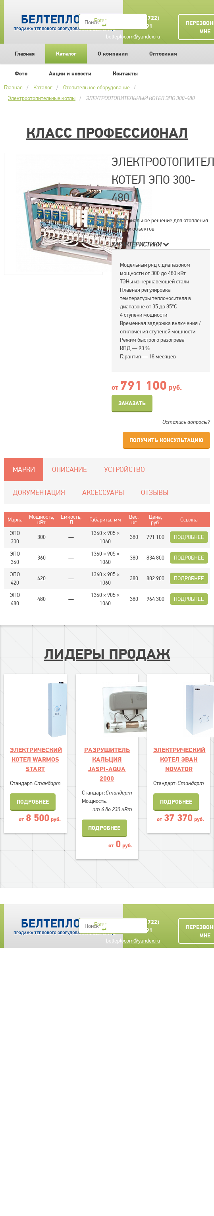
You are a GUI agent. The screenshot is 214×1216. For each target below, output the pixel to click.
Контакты (125, 73)
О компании (113, 53)
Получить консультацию (166, 440)
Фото (21, 73)
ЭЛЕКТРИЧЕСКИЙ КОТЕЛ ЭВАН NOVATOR (179, 759)
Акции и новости (70, 73)
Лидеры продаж (107, 653)
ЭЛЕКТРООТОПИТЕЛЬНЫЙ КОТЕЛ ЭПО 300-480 (140, 98)
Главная (25, 53)
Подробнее (189, 537)
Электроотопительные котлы (41, 98)
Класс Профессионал (107, 132)
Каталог (66, 53)
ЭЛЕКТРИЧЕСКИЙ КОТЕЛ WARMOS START (36, 759)
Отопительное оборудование (96, 87)
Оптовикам (163, 53)
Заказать (132, 403)
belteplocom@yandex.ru (133, 36)
